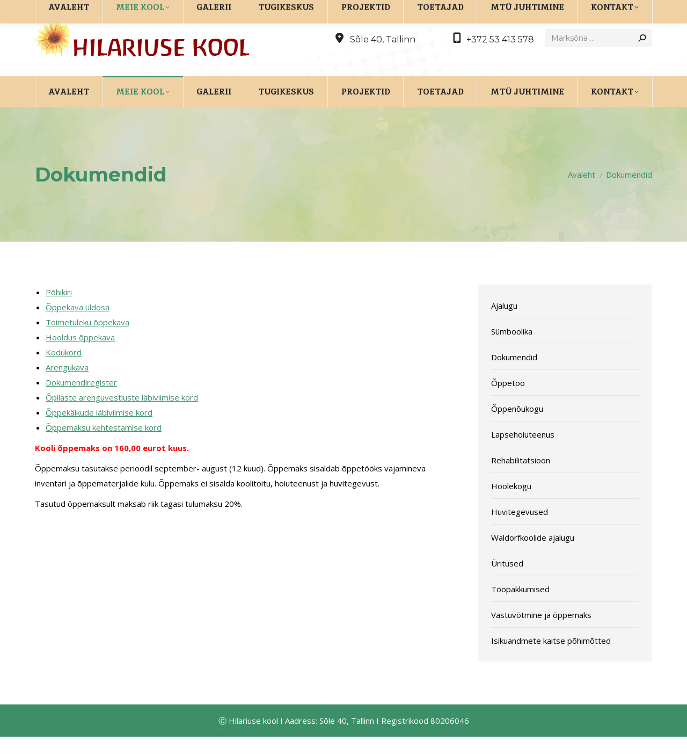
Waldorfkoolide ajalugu (532, 556)
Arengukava (67, 386)
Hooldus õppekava (80, 356)
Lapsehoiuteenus (522, 453)
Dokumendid (514, 376)
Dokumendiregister (81, 401)
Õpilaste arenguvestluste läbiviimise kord (122, 416)
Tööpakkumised (520, 608)
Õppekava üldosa (77, 326)
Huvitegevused (519, 531)
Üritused (507, 582)
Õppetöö (508, 402)
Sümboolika (511, 350)
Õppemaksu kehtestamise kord (104, 446)
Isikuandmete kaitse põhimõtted (551, 660)
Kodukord (64, 371)
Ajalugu (504, 324)
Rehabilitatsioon (520, 479)
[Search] (598, 57)
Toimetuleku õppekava (87, 341)
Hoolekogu (511, 505)
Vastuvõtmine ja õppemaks (541, 634)
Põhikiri (59, 311)
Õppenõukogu (517, 428)
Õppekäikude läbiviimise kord (99, 431)
